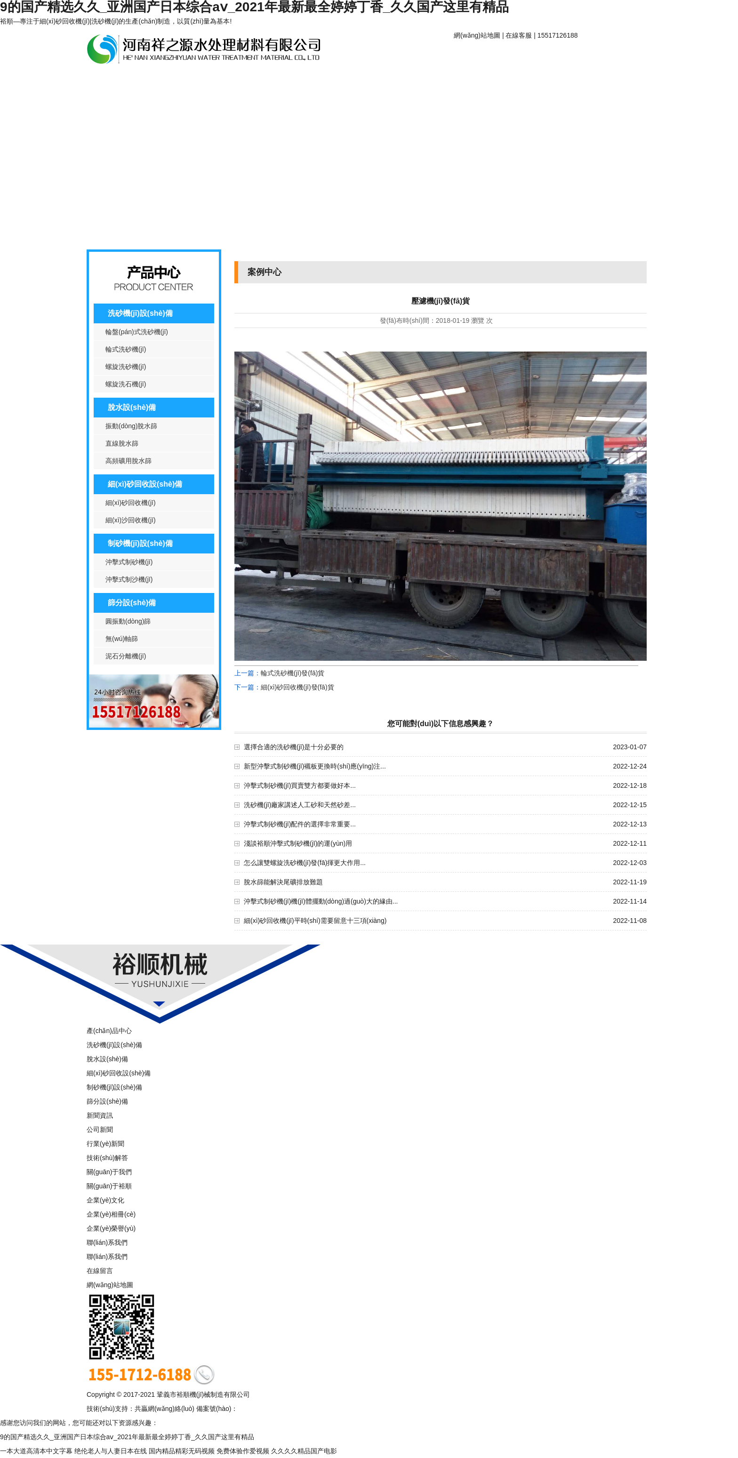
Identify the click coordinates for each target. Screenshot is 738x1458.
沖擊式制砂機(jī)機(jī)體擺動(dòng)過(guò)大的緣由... (321, 901)
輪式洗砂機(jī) (125, 349)
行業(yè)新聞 (105, 1143)
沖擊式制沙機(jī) (128, 579)
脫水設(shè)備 (132, 407)
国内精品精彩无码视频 (182, 1451)
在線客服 (518, 35)
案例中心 (263, 81)
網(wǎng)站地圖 (477, 35)
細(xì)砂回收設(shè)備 (145, 484)
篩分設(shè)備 (132, 603)
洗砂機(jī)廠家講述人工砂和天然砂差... (300, 805)
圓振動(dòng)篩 (128, 621)
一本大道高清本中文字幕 (36, 1451)
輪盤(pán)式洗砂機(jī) (136, 332)
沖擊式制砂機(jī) (128, 562)
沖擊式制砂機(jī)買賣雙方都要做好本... (300, 785)
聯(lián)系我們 (333, 81)
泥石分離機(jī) (125, 656)
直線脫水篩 (121, 443)
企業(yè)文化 (105, 1200)
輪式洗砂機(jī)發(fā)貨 (292, 673)
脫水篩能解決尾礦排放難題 (283, 882)
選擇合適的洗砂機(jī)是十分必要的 (294, 747)
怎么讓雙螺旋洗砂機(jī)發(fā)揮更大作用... (305, 862)
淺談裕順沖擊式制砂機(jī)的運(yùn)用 (298, 843)
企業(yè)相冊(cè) (111, 1214)
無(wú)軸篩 (121, 638)
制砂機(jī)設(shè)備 (140, 543)
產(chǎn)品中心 (121, 81)
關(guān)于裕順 (560, 55)
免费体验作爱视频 (243, 1451)
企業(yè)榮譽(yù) (111, 1228)
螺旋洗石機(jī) (125, 384)
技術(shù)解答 (107, 1158)
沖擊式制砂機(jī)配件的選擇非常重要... (300, 824)
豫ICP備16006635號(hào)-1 (278, 1408)
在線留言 (100, 1270)
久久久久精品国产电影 (304, 1451)
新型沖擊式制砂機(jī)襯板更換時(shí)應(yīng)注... (315, 766)
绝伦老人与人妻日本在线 (110, 1451)
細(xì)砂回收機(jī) (130, 502)
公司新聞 (100, 1129)
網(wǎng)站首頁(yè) (489, 55)
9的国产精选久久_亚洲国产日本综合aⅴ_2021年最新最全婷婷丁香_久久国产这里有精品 (127, 1437)
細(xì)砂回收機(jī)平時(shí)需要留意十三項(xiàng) (315, 920)
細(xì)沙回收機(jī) (130, 520)
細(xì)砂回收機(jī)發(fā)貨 (297, 687)
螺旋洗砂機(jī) (125, 366)
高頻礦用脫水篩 (128, 461)
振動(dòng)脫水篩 (131, 426)
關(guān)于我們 (109, 1172)
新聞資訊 (192, 81)
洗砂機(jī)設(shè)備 (140, 313)
